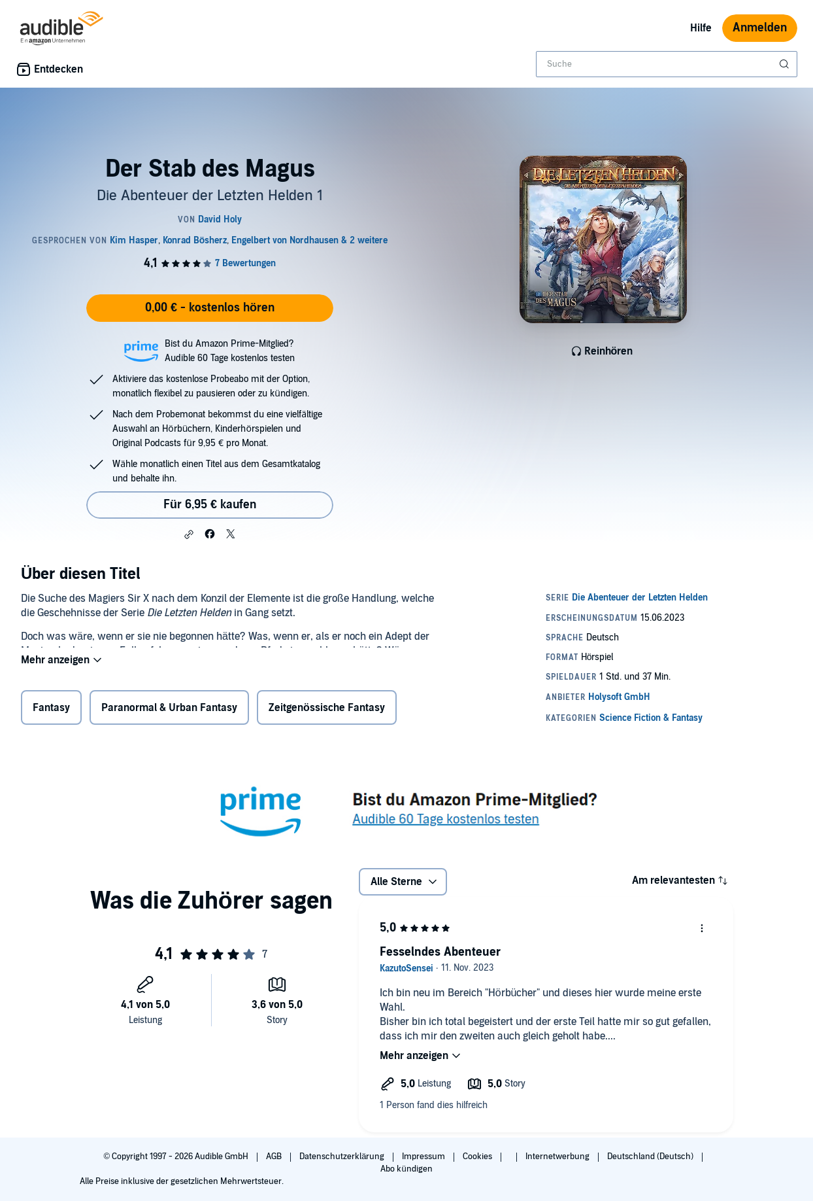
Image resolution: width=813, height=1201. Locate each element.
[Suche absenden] (785, 64)
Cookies (478, 1156)
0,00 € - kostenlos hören (209, 308)
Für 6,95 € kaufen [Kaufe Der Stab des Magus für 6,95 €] (209, 505)
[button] (189, 534)
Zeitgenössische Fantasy (327, 710)
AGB (275, 1156)
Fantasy (51, 710)
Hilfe (701, 28)
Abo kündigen (406, 1169)
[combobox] (666, 64)
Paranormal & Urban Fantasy (169, 710)
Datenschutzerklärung (342, 1156)
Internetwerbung (558, 1156)
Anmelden (760, 28)
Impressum (424, 1156)
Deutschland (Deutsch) (651, 1156)
